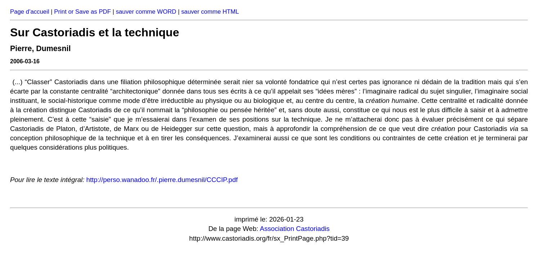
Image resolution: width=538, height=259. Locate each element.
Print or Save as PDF (82, 11)
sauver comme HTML (210, 11)
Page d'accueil (29, 11)
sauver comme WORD (146, 11)
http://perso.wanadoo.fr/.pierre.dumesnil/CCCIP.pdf (162, 179)
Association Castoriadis (294, 228)
